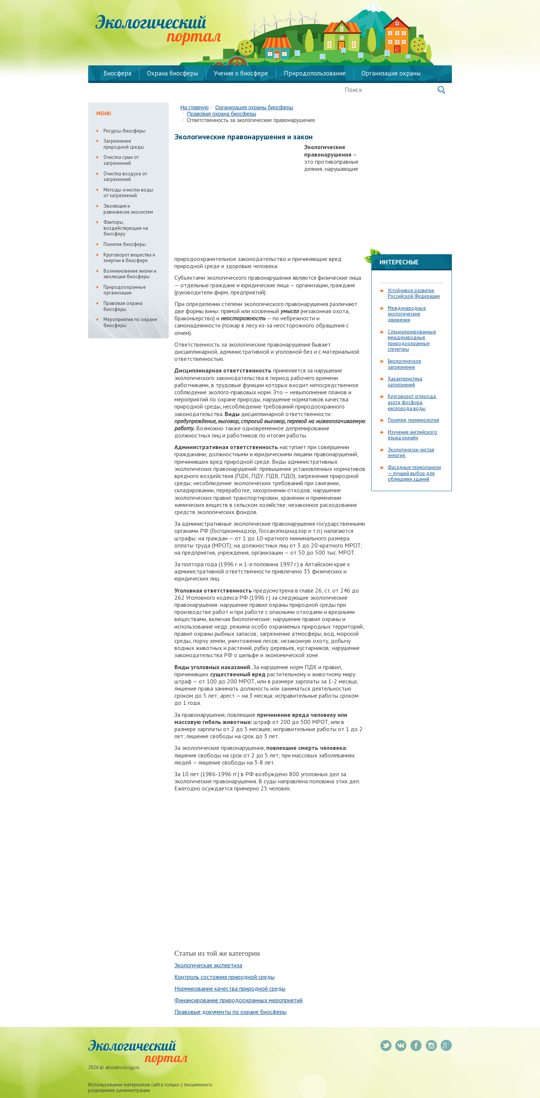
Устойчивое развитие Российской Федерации (414, 293)
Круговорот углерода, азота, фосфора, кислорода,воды (412, 402)
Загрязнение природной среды (124, 144)
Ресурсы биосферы (125, 131)
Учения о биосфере (241, 73)
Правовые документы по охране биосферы (230, 1011)
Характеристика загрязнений (405, 382)
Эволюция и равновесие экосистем (128, 209)
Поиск (441, 90)
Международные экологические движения (407, 314)
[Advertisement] (237, 197)
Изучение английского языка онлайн (412, 435)
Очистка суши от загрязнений (121, 160)
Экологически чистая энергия (411, 452)
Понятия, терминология (413, 420)
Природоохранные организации (125, 290)
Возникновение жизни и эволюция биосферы (130, 274)
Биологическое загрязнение (404, 364)
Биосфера (117, 73)
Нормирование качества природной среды (229, 988)
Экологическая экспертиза (208, 965)
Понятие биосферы (125, 244)
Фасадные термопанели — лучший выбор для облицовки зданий (414, 473)
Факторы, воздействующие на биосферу (126, 228)
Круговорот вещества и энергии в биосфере (129, 258)
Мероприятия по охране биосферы (130, 322)
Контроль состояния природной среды (224, 976)
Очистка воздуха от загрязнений (125, 176)
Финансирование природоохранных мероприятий (238, 1000)
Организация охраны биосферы (254, 107)
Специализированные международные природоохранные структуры (412, 341)
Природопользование (315, 73)
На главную (194, 107)
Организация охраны (391, 73)
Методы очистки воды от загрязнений (128, 193)
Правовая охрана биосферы (221, 114)
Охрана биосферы (172, 73)
